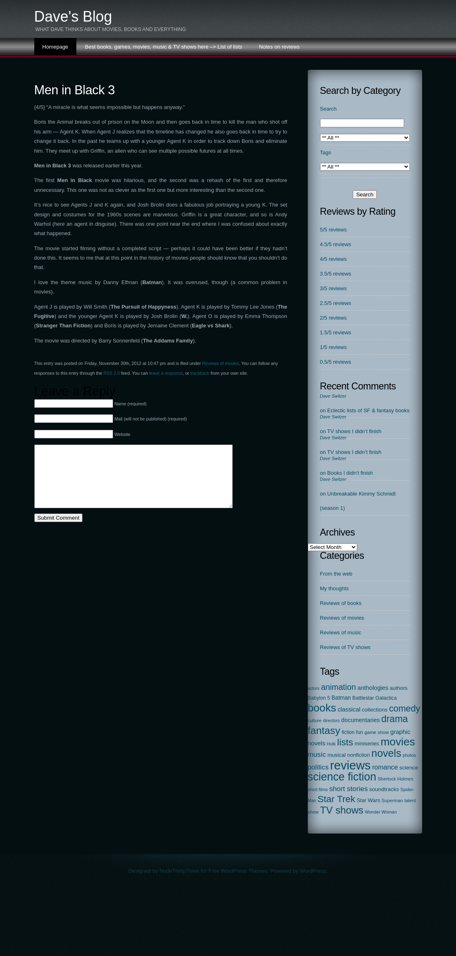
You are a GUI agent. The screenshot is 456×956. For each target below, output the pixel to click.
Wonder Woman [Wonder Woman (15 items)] (381, 811)
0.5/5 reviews (335, 362)
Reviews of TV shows (345, 647)
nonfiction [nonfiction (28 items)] (358, 755)
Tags (325, 152)
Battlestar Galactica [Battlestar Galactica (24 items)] (374, 698)
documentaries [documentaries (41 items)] (360, 720)
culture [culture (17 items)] (315, 720)
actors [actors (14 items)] (314, 688)
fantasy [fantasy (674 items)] (324, 730)
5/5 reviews (333, 230)
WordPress (313, 871)
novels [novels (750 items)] (386, 753)
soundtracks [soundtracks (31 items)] (384, 789)
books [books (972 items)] (322, 708)
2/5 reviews (333, 318)
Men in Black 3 (74, 90)
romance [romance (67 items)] (385, 767)
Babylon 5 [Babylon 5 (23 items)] (319, 698)
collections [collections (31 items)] (374, 710)
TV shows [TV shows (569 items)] (341, 810)
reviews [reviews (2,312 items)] (350, 765)
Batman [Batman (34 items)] (341, 698)
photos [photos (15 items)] (409, 755)
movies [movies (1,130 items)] (397, 742)
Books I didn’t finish (350, 473)
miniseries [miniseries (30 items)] (367, 743)
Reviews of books (341, 603)
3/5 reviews (333, 288)
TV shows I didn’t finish (354, 431)
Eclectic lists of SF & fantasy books (368, 410)
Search (328, 109)
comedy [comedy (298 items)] (404, 708)
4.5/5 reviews (335, 244)
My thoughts (334, 588)
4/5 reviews (333, 259)
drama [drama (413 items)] (394, 719)
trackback (199, 373)
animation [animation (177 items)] (338, 687)
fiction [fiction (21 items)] (348, 732)
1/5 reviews (333, 347)
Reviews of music (340, 632)
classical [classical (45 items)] (349, 709)
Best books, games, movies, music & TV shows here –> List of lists (163, 47)
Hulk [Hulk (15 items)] (331, 743)
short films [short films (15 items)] (318, 789)
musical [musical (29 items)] (336, 755)
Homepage (55, 47)
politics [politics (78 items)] (318, 767)
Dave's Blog (73, 16)
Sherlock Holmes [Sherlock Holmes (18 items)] (395, 778)
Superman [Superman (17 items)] (392, 800)
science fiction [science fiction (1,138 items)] (342, 777)
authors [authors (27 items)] (398, 688)
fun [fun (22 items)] (359, 732)
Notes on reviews (279, 47)
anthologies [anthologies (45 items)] (373, 688)
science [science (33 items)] (408, 768)
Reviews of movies (220, 363)
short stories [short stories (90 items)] (348, 789)
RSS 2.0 (111, 373)
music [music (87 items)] (317, 754)
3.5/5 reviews (335, 274)
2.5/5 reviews (335, 303)
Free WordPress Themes (237, 871)
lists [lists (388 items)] (345, 742)
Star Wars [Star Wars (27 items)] (368, 800)
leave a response (165, 373)
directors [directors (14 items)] (331, 720)
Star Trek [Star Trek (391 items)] (336, 799)
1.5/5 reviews (335, 332)
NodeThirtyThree (180, 871)
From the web (336, 574)
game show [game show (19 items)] (377, 732)
